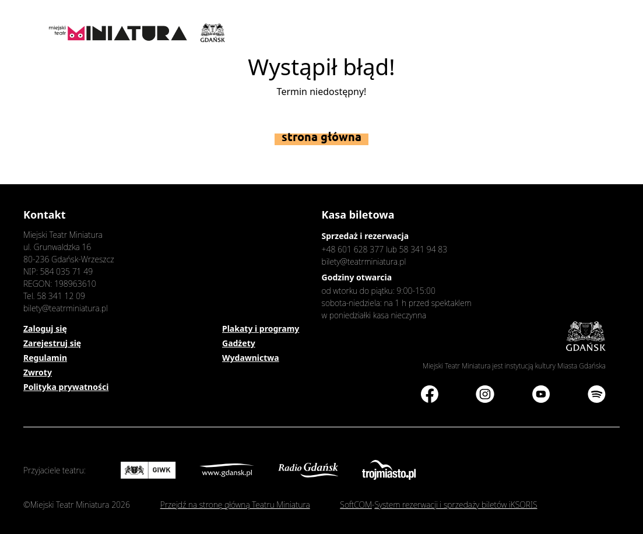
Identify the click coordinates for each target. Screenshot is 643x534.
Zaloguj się (45, 328)
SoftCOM (356, 504)
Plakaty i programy (260, 328)
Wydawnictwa (250, 357)
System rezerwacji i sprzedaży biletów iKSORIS (455, 504)
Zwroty (37, 372)
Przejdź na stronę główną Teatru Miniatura (235, 504)
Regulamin (45, 357)
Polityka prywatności (65, 386)
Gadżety (238, 343)
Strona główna (321, 136)
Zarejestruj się (52, 343)
